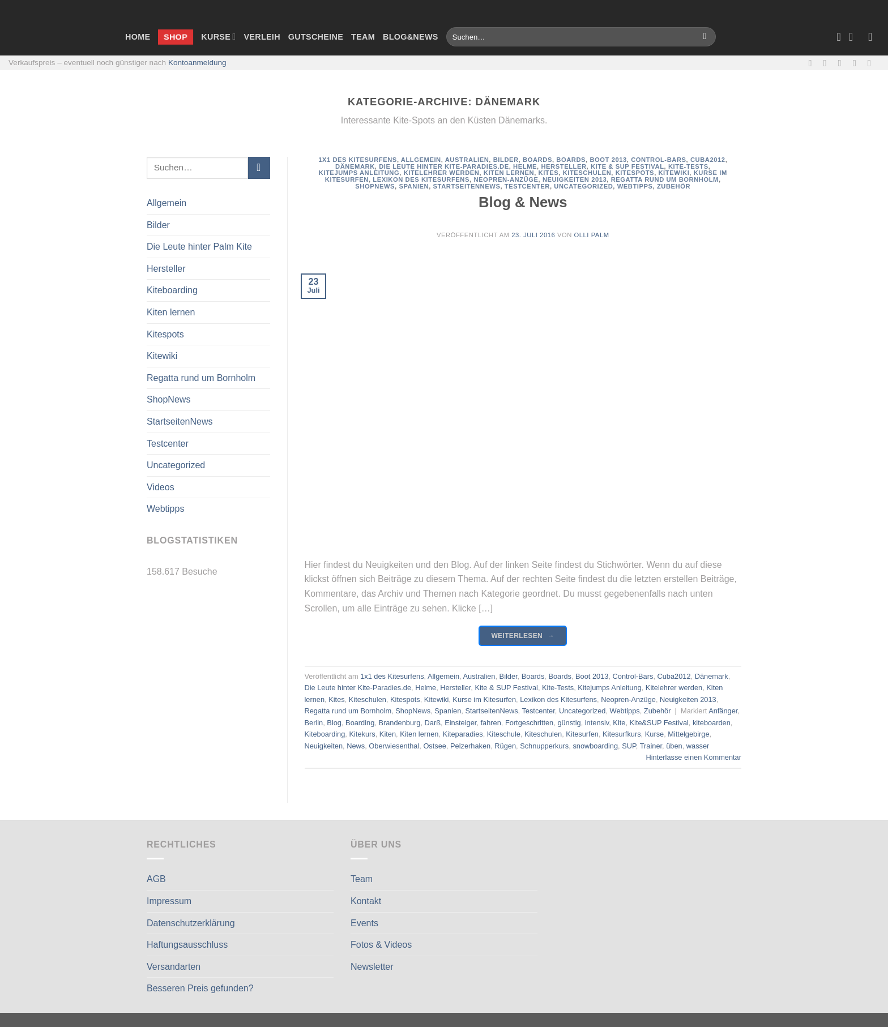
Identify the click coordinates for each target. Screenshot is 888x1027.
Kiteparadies (463, 734)
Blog (334, 722)
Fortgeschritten (529, 722)
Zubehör (673, 186)
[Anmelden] (874, 36)
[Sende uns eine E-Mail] (842, 63)
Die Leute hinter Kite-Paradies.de (444, 166)
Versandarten (173, 967)
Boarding (359, 722)
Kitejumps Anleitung (359, 172)
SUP (629, 746)
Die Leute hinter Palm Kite (199, 246)
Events (364, 923)
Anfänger (722, 711)
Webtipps (165, 509)
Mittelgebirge (688, 734)
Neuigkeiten (324, 746)
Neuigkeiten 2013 (575, 179)
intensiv (597, 722)
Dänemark (355, 166)
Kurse (218, 36)
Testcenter (168, 443)
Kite (619, 722)
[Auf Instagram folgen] (827, 63)
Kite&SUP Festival (659, 722)
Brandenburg (399, 722)
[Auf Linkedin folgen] (872, 63)
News (356, 746)
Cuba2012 (707, 159)
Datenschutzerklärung (191, 923)
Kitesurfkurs (622, 734)
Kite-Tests (688, 166)
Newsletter (372, 967)
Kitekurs (362, 734)
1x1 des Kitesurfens (357, 159)
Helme (525, 166)
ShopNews (168, 399)
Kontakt (366, 901)
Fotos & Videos (381, 944)
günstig (568, 722)
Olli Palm (591, 235)
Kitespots (165, 334)
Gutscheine (315, 36)
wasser (698, 746)
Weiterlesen (522, 636)
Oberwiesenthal (394, 746)
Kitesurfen (582, 734)
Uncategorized (176, 465)
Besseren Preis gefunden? (200, 988)
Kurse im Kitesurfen (484, 699)
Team (363, 36)
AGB (156, 879)
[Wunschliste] (838, 36)
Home (137, 36)
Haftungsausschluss (187, 944)
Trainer (651, 746)
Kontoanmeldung (197, 62)
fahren (490, 722)
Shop (175, 36)
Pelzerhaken (470, 746)
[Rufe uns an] (857, 63)
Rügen (505, 746)
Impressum (169, 901)
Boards (537, 159)
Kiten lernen (171, 312)
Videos (160, 487)
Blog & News (523, 202)
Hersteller (166, 268)
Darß (433, 722)
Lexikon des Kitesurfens (421, 179)
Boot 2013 (608, 159)
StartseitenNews (180, 421)
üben (674, 746)
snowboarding (595, 746)
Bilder (158, 225)
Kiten (387, 734)
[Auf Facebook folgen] (812, 63)
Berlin (314, 722)
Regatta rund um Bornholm (201, 378)
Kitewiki (162, 356)
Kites (549, 172)
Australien (467, 159)
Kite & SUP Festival (627, 166)
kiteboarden (712, 722)
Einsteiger (460, 722)
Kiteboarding (172, 290)
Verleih (262, 36)
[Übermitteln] (704, 36)
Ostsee (434, 746)
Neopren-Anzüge (505, 179)
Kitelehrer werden (442, 172)
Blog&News (410, 36)
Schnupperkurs (544, 746)
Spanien (414, 186)
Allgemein (166, 203)
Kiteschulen (587, 172)
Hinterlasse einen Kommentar (693, 757)
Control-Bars (658, 159)
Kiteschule (503, 734)
